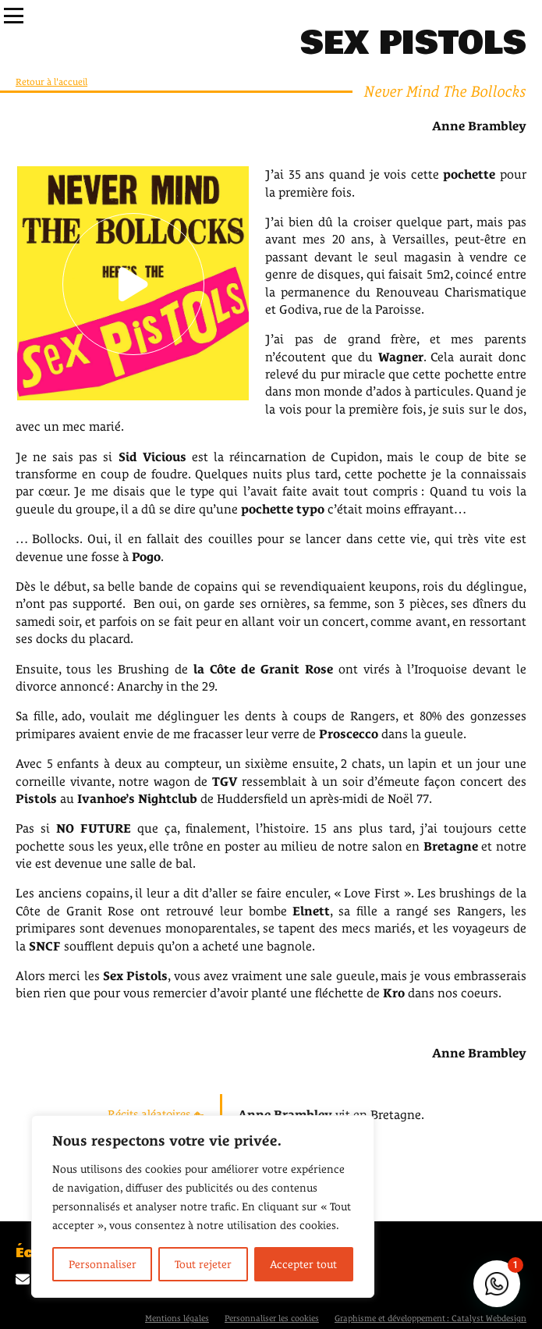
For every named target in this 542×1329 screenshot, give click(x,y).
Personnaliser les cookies (272, 1318)
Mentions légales (177, 1318)
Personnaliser (102, 1264)
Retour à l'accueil (51, 81)
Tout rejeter (203, 1264)
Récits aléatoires (156, 1114)
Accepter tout (303, 1264)
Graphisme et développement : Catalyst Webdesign (430, 1318)
